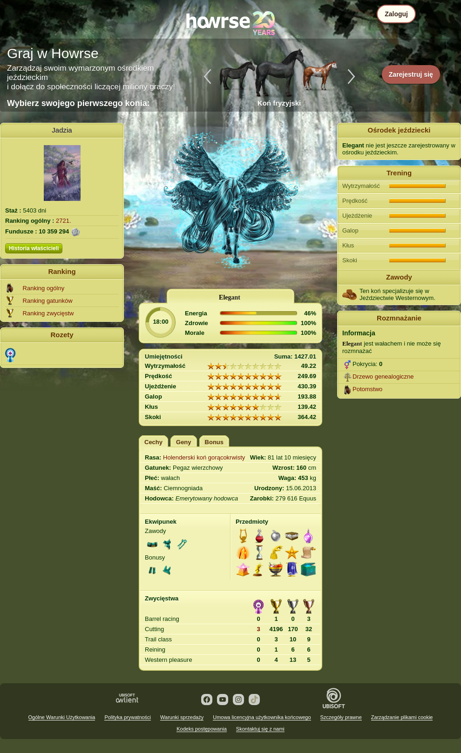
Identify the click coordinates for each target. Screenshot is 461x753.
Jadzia (62, 130)
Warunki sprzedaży (181, 717)
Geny (183, 442)
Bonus (214, 442)
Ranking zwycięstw (48, 313)
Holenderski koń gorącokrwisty (204, 457)
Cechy (153, 442)
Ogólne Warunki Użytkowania (61, 717)
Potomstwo (367, 389)
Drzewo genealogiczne (383, 376)
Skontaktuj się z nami (260, 729)
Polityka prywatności (127, 717)
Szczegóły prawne (341, 717)
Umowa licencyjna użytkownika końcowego (262, 717)
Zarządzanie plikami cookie (402, 717)
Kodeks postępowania (201, 729)
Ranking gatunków (48, 300)
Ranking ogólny (44, 288)
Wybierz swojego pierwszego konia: (78, 103)
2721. (63, 220)
